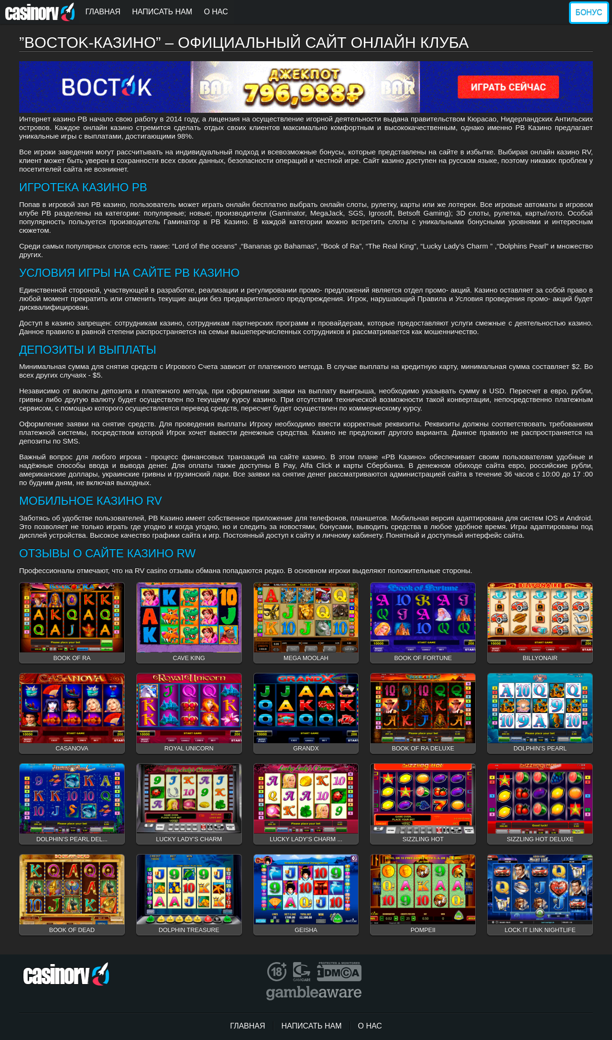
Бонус (589, 13)
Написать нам (162, 12)
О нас (216, 12)
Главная (102, 12)
